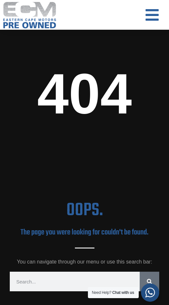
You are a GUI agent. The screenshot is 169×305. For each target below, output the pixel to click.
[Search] (149, 281)
